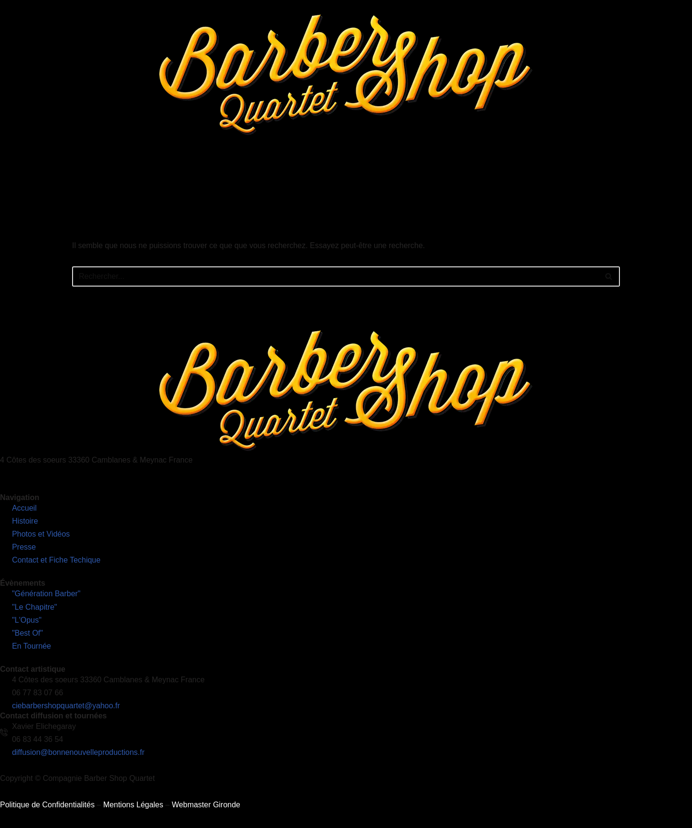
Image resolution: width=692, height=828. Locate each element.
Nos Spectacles (278, 175)
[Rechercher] (335, 279)
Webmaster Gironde (206, 808)
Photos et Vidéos (401, 175)
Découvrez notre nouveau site (637, 175)
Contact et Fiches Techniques (527, 175)
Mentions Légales (133, 808)
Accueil (178, 175)
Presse (455, 175)
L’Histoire (219, 175)
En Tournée (341, 175)
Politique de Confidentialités (47, 808)
